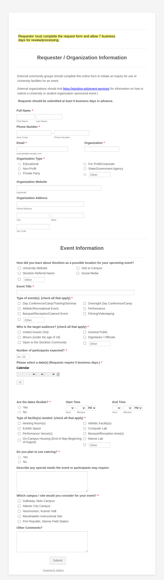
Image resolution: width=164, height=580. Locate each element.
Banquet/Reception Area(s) (106, 426)
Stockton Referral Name (38, 273)
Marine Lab (95, 431)
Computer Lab (97, 421)
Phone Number (28, 126)
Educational (30, 164)
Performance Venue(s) (37, 426)
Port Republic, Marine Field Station (46, 514)
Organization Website (32, 181)
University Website (35, 268)
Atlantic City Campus (36, 498)
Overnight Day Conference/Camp (110, 303)
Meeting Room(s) (34, 416)
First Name (22, 121)
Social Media (89, 273)
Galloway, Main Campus (39, 493)
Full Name (25, 110)
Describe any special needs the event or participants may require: (63, 460)
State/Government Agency (105, 168)
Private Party (31, 173)
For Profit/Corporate (101, 164)
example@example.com (29, 153)
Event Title (25, 286)
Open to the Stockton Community (44, 342)
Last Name (41, 121)
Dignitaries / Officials (101, 337)
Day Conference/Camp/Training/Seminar (49, 303)
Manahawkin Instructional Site (42, 508)
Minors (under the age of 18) (41, 337)
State (54, 220)
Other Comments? (29, 520)
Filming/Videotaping (101, 313)
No (25, 404)
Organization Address (32, 198)
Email (22, 143)
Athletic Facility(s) (100, 416)
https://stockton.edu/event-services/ (86, 88)
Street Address (24, 208)
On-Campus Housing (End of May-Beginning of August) (52, 432)
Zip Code (21, 231)
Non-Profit (29, 168)
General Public (98, 332)
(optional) (21, 192)
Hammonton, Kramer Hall (39, 503)
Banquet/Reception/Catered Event (45, 313)
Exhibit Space (32, 421)
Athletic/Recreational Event (40, 308)
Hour (68, 405)
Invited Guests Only (36, 332)
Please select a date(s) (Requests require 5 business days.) (59, 362)
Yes (25, 400)
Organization (94, 143)
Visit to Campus (91, 268)
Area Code (22, 137)
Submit (57, 553)
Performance (96, 308)
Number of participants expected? (42, 350)
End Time (119, 394)
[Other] (84, 174)
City (19, 220)
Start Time (73, 394)
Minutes (81, 405)
